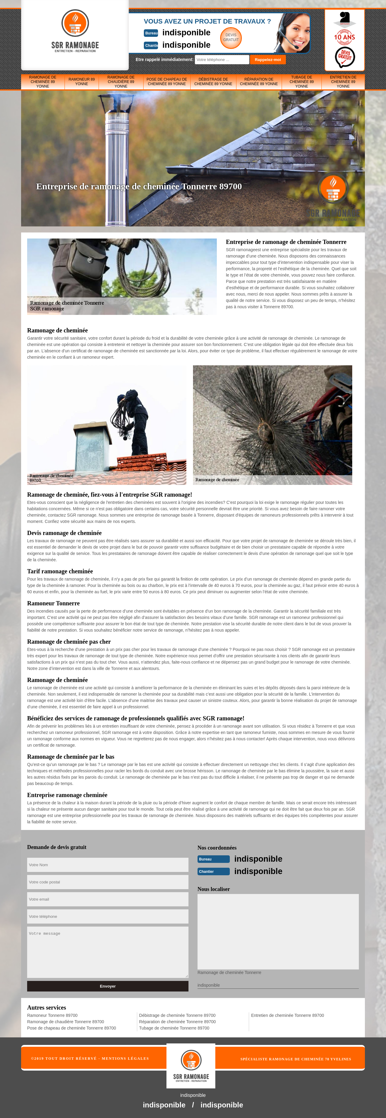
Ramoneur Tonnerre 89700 (52, 1014)
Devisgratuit (221, 37)
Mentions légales (125, 1058)
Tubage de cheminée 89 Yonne (302, 81)
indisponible (175, 32)
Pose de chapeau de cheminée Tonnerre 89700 (71, 1027)
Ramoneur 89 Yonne (81, 81)
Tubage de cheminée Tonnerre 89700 (174, 1027)
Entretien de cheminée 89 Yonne (343, 81)
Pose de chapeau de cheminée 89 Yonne (167, 81)
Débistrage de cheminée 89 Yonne (213, 81)
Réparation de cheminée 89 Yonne (259, 81)
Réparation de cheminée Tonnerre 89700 (177, 1021)
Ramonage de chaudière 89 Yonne (120, 81)
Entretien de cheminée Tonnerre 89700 (287, 1014)
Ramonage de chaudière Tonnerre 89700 (65, 1021)
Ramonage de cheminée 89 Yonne (42, 81)
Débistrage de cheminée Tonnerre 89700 (177, 1014)
